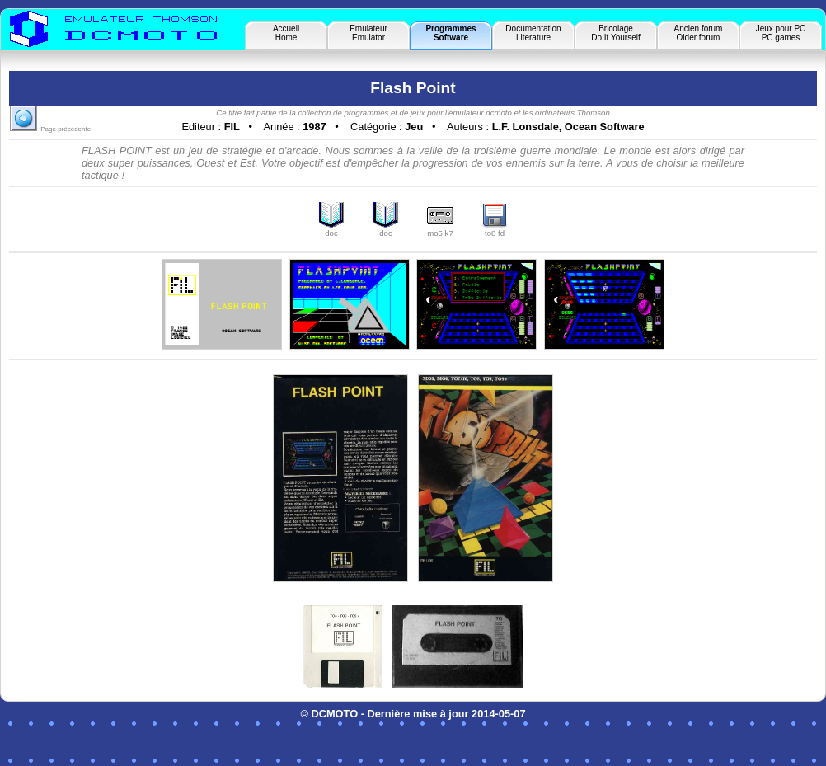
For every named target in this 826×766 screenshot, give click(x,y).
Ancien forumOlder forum (698, 33)
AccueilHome (286, 33)
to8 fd (494, 229)
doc (331, 229)
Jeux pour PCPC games (781, 33)
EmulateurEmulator (368, 33)
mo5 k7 (440, 229)
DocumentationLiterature (533, 33)
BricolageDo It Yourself (615, 33)
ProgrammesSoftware (450, 33)
